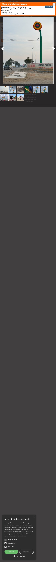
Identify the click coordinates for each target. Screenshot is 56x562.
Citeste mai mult (21, 536)
